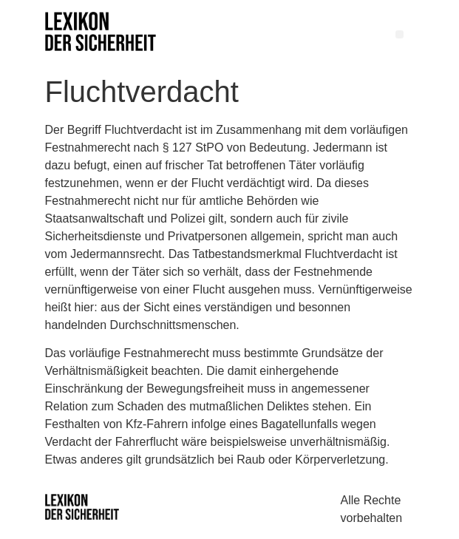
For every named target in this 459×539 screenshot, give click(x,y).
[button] (399, 34)
